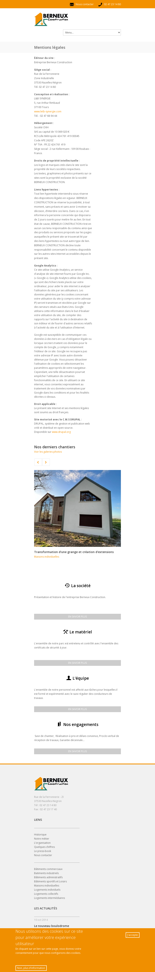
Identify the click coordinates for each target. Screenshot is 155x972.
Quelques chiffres (44, 847)
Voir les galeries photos (48, 451)
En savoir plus (77, 616)
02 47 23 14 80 (109, 4)
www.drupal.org (61, 432)
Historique (40, 834)
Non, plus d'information (31, 969)
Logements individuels (47, 889)
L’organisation (42, 843)
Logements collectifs (46, 894)
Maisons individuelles (46, 556)
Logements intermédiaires (49, 898)
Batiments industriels (46, 873)
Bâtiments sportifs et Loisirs (50, 881)
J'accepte (132, 935)
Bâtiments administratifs (48, 877)
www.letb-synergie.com (47, 111)
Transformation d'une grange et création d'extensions (74, 552)
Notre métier (41, 838)
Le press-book (42, 851)
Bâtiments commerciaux (48, 869)
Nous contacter (81, 4)
